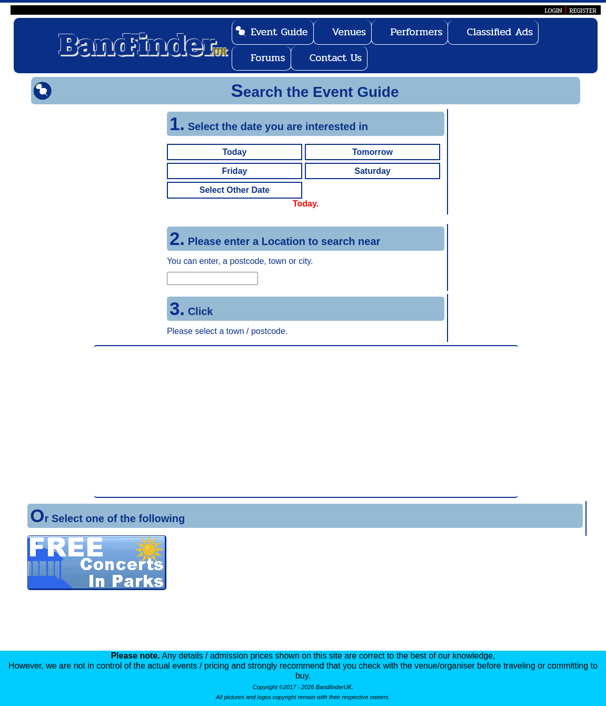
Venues (349, 32)
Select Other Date (235, 189)
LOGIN (553, 10)
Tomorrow (372, 152)
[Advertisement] (305, 421)
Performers (416, 32)
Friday (234, 170)
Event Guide (279, 32)
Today (234, 152)
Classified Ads (499, 32)
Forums (268, 58)
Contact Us (336, 58)
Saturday (372, 170)
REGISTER (583, 10)
